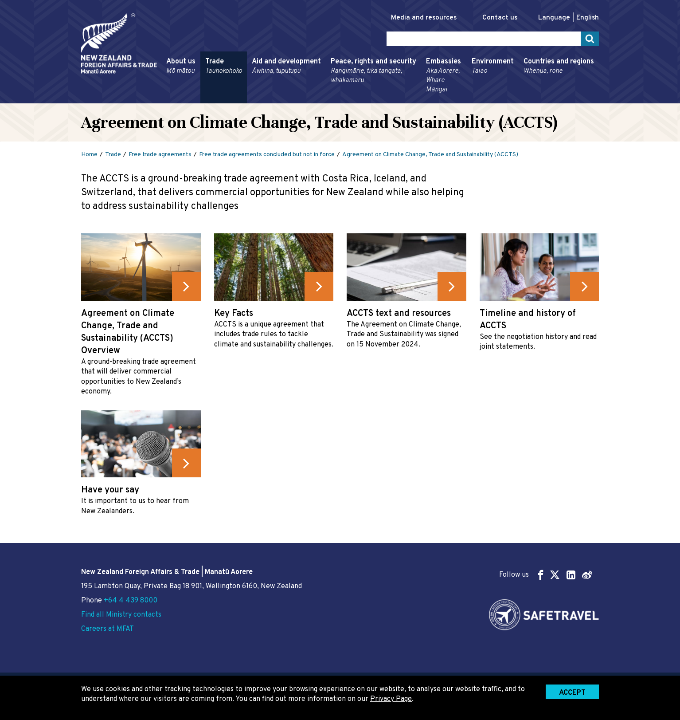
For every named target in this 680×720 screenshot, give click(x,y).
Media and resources (424, 18)
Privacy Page (391, 699)
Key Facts (233, 313)
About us (180, 66)
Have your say (110, 490)
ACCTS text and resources (399, 313)
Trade (223, 66)
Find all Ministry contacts (121, 614)
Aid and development (286, 66)
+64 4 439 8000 (130, 600)
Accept (572, 693)
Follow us (545, 575)
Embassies (444, 75)
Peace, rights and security (373, 71)
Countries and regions (559, 66)
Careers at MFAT (107, 629)
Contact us (499, 18)
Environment (493, 66)
